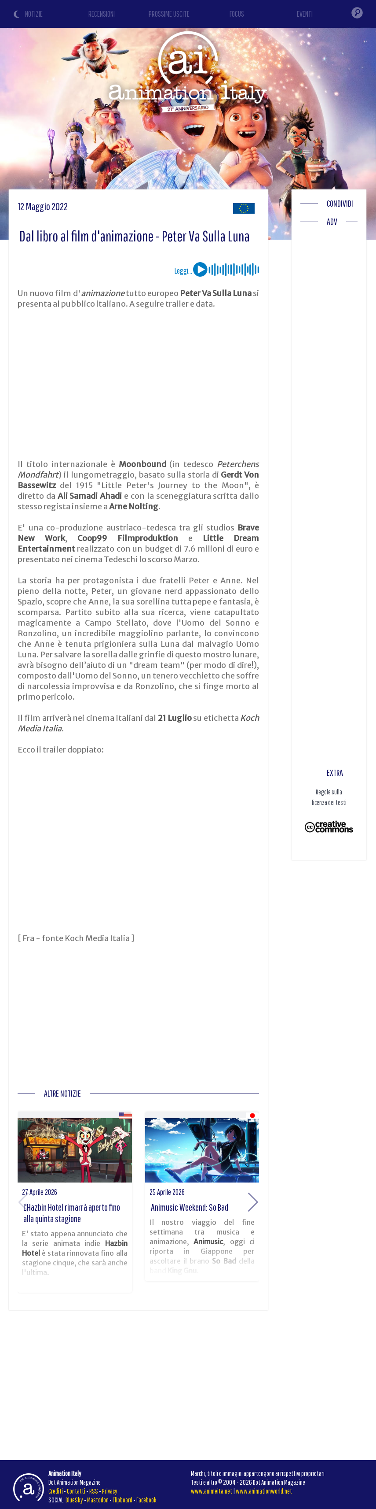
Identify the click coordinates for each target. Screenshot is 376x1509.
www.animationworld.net (264, 1491)
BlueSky (74, 1500)
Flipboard (122, 1500)
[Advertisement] (138, 384)
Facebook (146, 1500)
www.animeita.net (211, 1491)
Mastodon (98, 1500)
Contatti (76, 1491)
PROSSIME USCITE (169, 14)
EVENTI (305, 14)
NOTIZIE (34, 14)
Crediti (55, 1491)
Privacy (109, 1491)
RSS (93, 1491)
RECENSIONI (101, 14)
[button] (253, 1202)
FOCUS (237, 14)
